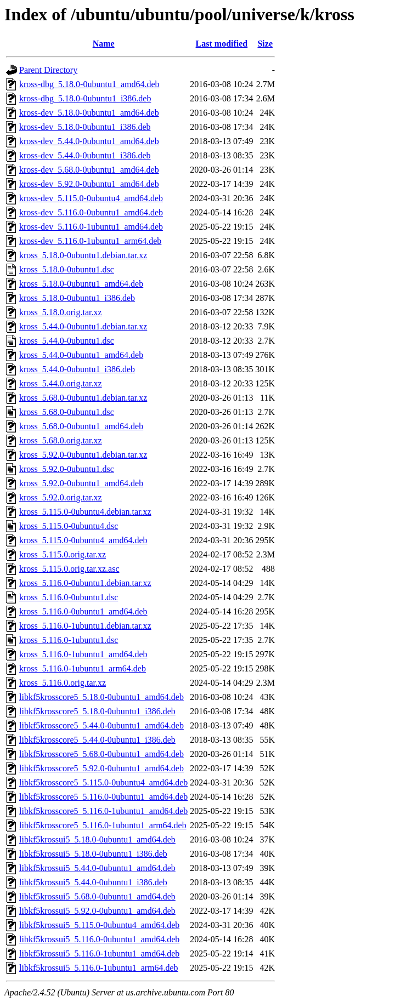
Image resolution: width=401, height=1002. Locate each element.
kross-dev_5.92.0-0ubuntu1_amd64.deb (89, 184)
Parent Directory (48, 70)
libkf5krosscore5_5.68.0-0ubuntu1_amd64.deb (101, 754)
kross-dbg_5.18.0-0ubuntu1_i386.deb (85, 98)
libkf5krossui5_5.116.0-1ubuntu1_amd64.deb (99, 953)
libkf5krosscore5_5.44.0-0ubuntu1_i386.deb (97, 739)
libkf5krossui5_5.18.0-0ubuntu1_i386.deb (93, 853)
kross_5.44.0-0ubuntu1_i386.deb (77, 369)
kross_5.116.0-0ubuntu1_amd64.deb (83, 611)
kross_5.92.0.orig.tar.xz (60, 497)
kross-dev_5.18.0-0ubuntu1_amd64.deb (89, 112)
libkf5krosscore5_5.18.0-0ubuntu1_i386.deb (97, 711)
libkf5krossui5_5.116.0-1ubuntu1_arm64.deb (98, 967)
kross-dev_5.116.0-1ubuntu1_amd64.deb (91, 226)
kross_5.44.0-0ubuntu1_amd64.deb (81, 355)
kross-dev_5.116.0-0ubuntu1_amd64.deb (91, 212)
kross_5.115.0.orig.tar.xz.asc (69, 568)
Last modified (222, 43)
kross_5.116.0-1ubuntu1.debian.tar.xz (85, 625)
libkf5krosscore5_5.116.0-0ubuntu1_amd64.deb (103, 796)
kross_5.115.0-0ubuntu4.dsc (68, 526)
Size (265, 43)
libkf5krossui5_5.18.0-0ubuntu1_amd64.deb (97, 839)
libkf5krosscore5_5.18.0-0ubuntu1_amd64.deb (101, 697)
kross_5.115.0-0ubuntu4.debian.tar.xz (85, 511)
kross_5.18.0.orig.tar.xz (60, 312)
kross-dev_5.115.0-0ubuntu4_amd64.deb (91, 198)
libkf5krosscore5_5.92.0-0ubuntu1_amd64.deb (101, 768)
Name (104, 43)
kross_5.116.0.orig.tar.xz (62, 682)
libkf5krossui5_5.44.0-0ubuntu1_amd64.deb (97, 868)
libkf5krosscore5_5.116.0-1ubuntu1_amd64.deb (103, 811)
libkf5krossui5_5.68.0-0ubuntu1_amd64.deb (97, 896)
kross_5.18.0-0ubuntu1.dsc (66, 269)
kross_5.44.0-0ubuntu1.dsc (66, 340)
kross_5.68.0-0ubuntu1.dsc (66, 412)
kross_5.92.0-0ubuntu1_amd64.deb (81, 483)
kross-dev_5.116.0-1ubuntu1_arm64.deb (90, 241)
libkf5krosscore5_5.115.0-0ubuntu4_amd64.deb (103, 782)
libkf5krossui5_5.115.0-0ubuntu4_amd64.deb (99, 925)
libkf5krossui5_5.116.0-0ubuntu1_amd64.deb (99, 939)
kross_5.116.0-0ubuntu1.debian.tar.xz (85, 583)
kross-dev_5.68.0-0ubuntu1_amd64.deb (89, 169)
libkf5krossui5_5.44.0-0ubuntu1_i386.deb (93, 882)
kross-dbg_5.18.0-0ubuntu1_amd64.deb (89, 84)
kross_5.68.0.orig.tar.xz (60, 440)
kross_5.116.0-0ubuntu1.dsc (68, 597)
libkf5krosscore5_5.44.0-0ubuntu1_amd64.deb (101, 725)
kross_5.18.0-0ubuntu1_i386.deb (77, 298)
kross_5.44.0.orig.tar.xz (60, 383)
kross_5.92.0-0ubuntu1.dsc (66, 469)
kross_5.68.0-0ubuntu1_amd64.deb (81, 426)
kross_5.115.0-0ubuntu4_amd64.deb (83, 540)
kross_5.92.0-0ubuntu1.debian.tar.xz (83, 454)
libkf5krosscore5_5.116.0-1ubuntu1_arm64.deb (103, 825)
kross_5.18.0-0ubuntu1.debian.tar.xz (83, 255)
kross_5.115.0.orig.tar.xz (62, 554)
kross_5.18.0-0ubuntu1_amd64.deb (81, 283)
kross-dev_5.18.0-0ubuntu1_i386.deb (85, 127)
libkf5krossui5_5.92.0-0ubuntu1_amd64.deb (97, 910)
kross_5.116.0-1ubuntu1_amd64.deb (83, 654)
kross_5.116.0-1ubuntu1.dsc (68, 640)
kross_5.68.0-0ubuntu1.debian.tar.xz (83, 397)
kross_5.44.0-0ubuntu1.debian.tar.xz (83, 326)
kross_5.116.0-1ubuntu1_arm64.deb (82, 668)
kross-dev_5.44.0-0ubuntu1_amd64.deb (89, 141)
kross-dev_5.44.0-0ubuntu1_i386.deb (85, 155)
